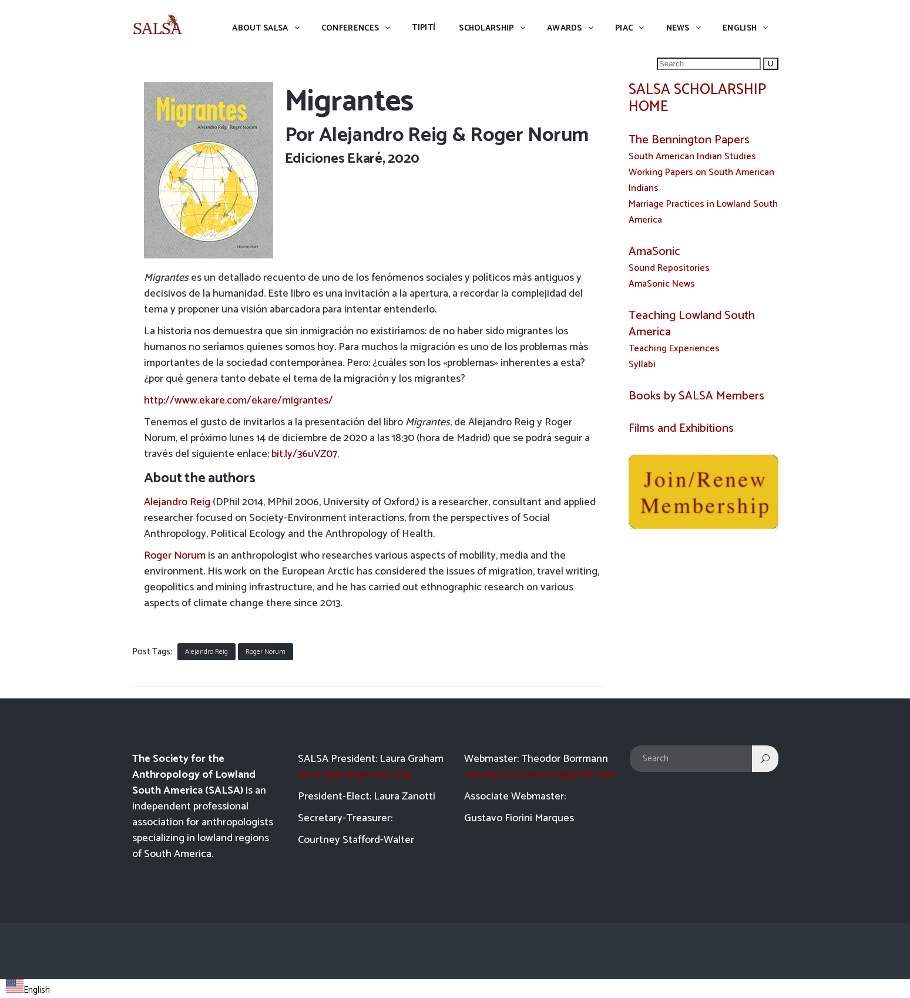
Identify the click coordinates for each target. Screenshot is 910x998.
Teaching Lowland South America (692, 324)
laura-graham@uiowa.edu (355, 775)
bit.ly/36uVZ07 (304, 454)
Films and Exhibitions (683, 428)
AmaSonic (654, 251)
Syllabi (642, 364)
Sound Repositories (669, 268)
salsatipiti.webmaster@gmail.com (539, 775)
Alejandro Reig (383, 135)
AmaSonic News (662, 284)
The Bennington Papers (689, 140)
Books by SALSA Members (696, 396)
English (28, 990)
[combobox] (28, 988)
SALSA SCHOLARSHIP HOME (697, 98)
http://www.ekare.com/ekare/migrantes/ (238, 400)
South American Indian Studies (692, 156)
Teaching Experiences (674, 349)
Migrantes (349, 102)
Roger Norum (175, 555)
